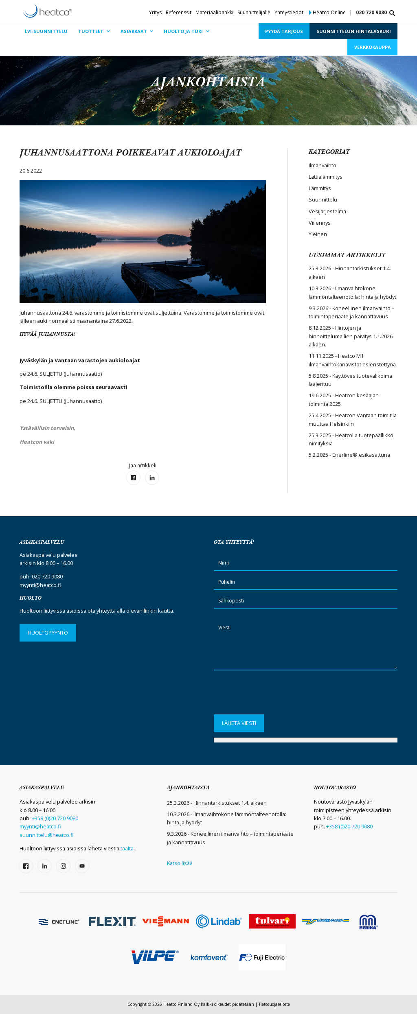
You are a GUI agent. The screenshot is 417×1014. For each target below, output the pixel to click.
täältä (127, 848)
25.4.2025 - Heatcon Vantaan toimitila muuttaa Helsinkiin (353, 419)
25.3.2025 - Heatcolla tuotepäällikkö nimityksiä (351, 439)
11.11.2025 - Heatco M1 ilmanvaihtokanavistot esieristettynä (352, 360)
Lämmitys (320, 188)
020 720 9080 (371, 12)
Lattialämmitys (325, 176)
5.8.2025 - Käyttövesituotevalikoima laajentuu (350, 380)
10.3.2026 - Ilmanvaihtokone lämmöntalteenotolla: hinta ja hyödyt (352, 292)
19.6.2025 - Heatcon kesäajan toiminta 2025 (344, 399)
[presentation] (276, 695)
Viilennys (320, 222)
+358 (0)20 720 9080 (55, 818)
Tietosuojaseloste (274, 1004)
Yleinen (318, 234)
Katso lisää (180, 863)
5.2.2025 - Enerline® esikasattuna (349, 454)
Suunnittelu (323, 199)
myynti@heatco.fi (40, 585)
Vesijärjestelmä (327, 211)
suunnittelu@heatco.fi (47, 835)
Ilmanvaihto (322, 165)
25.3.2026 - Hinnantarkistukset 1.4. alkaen (350, 272)
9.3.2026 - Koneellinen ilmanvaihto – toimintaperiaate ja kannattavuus (351, 312)
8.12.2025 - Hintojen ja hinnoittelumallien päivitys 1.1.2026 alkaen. (351, 336)
